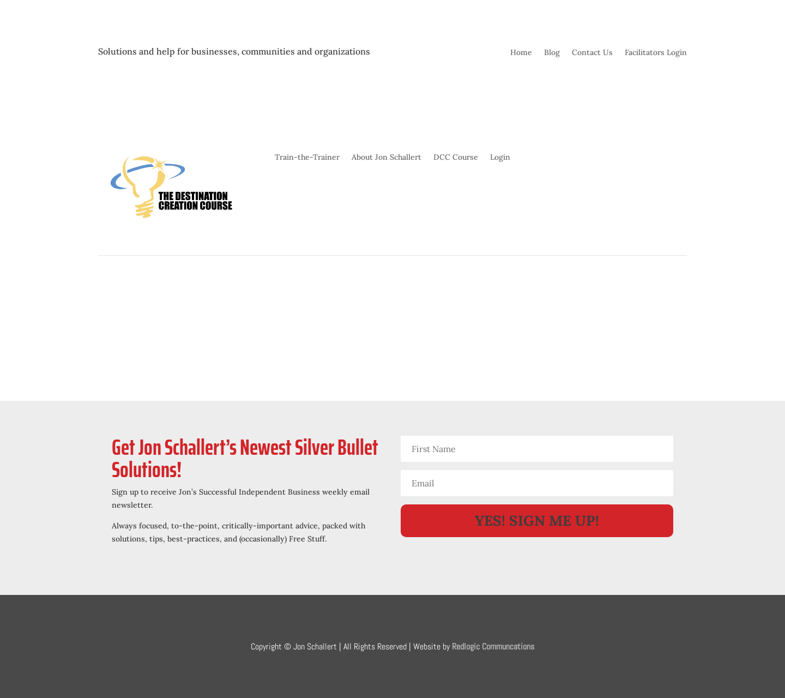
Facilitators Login (656, 53)
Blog (552, 53)
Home (521, 53)
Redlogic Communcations (493, 646)
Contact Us (592, 53)
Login (500, 157)
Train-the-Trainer (307, 157)
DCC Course (455, 157)
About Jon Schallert (386, 157)
